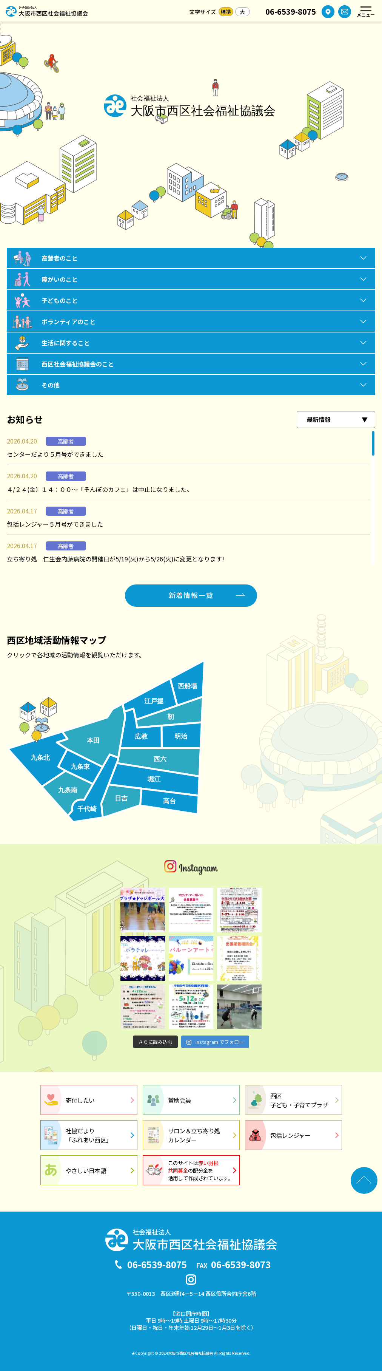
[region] (191, 498)
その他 (51, 385)
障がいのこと (60, 279)
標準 (225, 11)
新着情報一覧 (191, 595)
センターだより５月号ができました (55, 454)
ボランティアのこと (69, 321)
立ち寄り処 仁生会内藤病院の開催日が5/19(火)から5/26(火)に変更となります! (115, 558)
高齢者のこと (60, 258)
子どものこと (60, 300)
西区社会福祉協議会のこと (78, 363)
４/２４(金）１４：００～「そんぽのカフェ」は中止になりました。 (100, 489)
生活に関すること (66, 342)
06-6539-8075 (290, 11)
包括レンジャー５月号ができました (55, 524)
